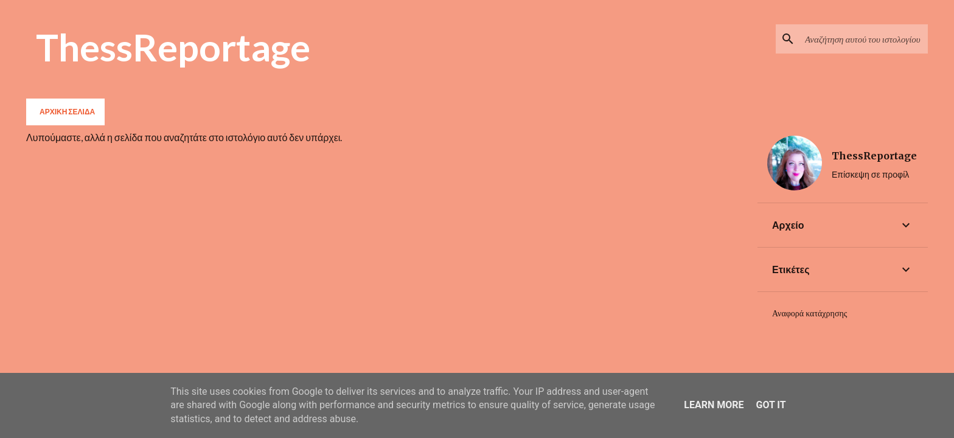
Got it (770, 405)
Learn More (713, 405)
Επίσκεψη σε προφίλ (870, 174)
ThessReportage (173, 46)
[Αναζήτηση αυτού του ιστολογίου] (864, 39)
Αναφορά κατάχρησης (809, 313)
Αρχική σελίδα (67, 111)
